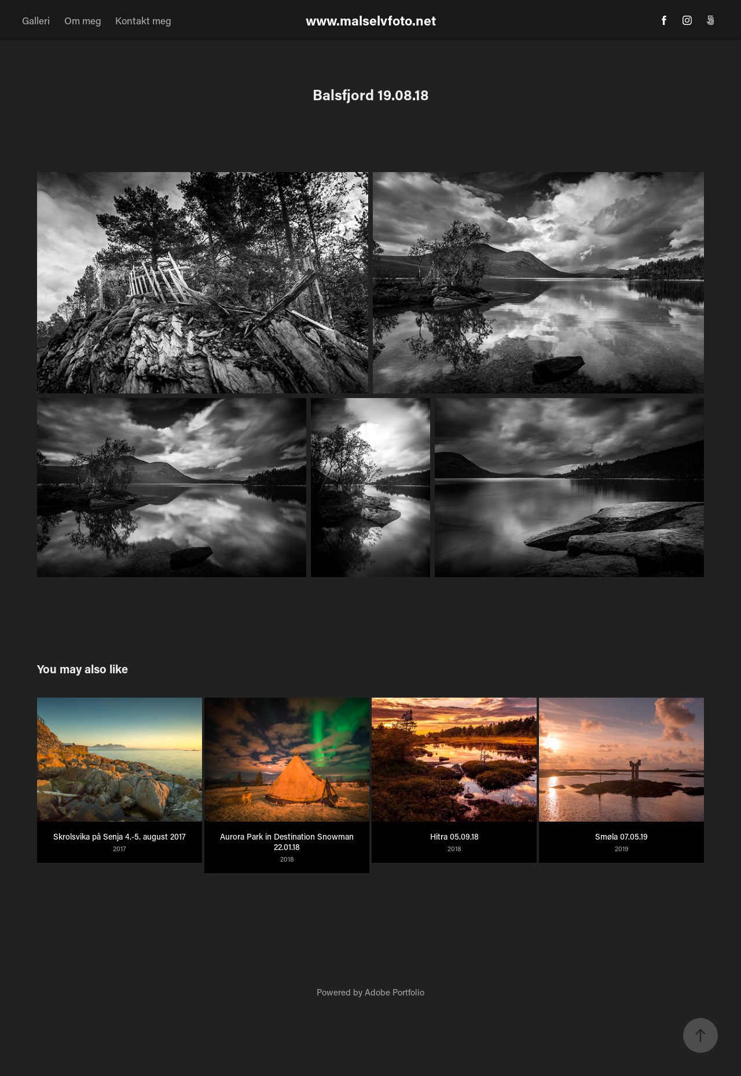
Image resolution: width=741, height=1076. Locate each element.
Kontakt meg (143, 20)
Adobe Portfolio (394, 992)
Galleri (36, 20)
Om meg (82, 20)
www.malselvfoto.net (371, 20)
